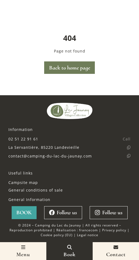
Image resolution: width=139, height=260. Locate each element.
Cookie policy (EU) (57, 235)
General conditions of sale (35, 190)
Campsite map (23, 182)
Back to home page (69, 67)
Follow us (63, 212)
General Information (29, 199)
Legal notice (87, 235)
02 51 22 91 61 (23, 138)
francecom (88, 230)
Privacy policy (114, 230)
